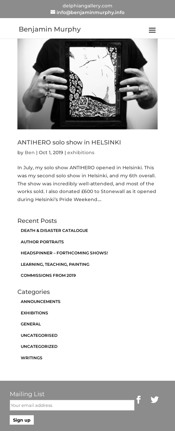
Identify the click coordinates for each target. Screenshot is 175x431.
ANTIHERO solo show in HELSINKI (69, 142)
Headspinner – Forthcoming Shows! (64, 252)
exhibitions (80, 152)
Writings (31, 357)
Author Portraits (42, 241)
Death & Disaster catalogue (54, 230)
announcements (41, 301)
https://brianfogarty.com (135, 425)
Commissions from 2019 (48, 275)
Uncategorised (39, 335)
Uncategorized (39, 346)
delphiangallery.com (87, 6)
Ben (30, 152)
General (31, 323)
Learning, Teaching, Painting (55, 264)
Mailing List (27, 394)
